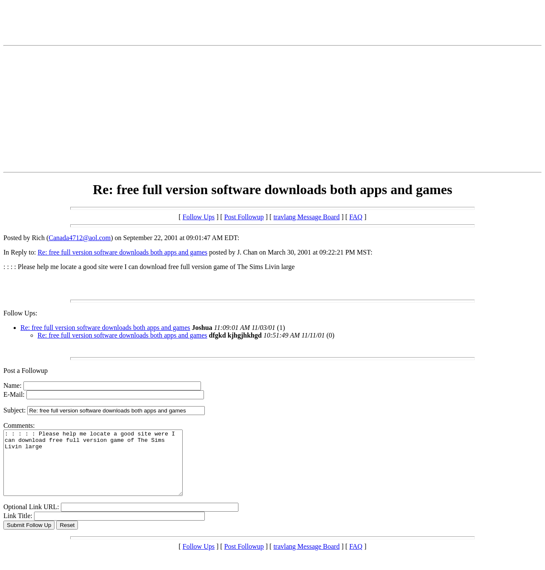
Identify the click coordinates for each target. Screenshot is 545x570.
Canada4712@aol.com (80, 237)
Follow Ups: (20, 313)
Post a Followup (25, 370)
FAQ (355, 217)
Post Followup (244, 217)
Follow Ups (199, 217)
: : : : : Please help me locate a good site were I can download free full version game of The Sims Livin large (103, 469)
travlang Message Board (306, 217)
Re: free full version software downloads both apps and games (122, 252)
